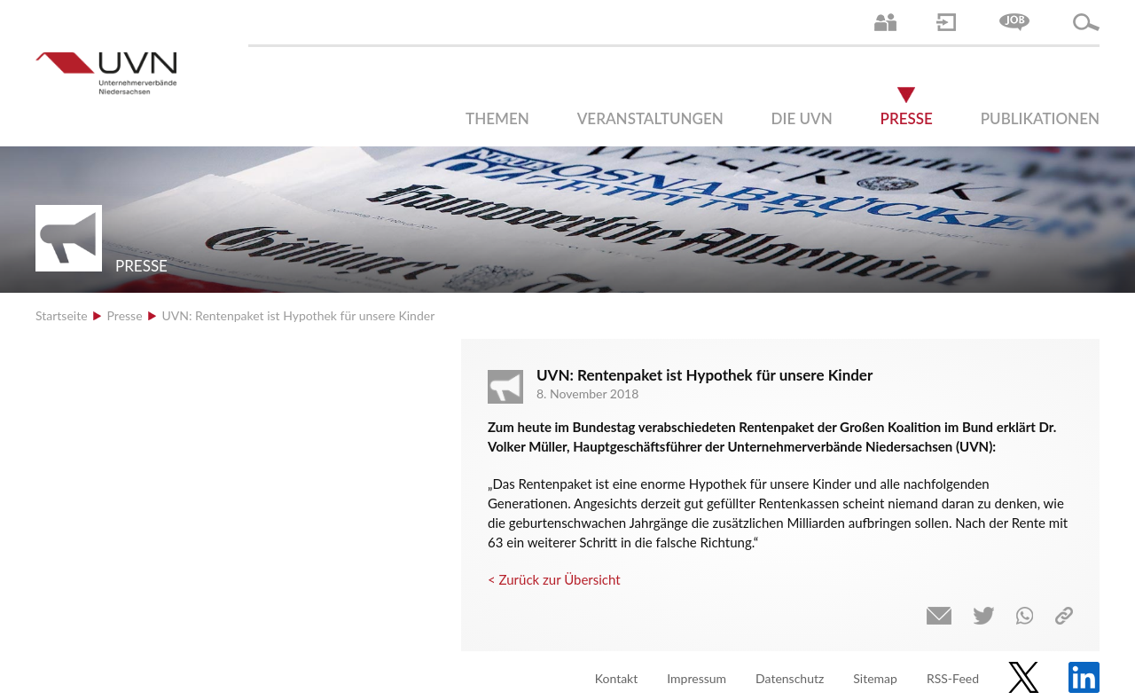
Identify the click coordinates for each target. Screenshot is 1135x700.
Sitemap (875, 678)
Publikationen (1040, 118)
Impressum (696, 678)
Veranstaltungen (650, 118)
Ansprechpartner (885, 22)
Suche (1086, 22)
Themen (497, 118)
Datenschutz (789, 678)
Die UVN (802, 118)
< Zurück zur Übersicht (554, 579)
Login (946, 22)
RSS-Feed (953, 678)
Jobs (1014, 22)
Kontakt (616, 678)
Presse (907, 118)
